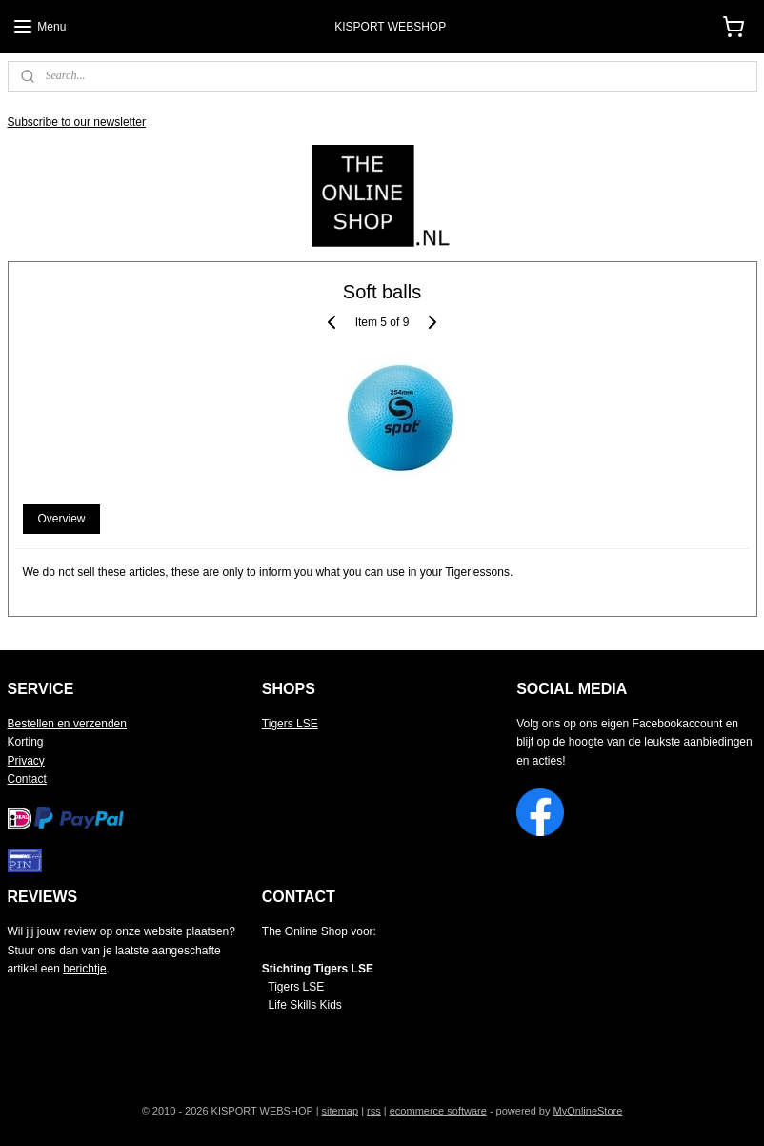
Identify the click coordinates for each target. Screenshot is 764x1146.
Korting (26, 741)
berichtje (84, 968)
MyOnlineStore (588, 1110)
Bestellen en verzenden (67, 723)
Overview (61, 519)
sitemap (340, 1110)
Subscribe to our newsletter (77, 122)
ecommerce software (438, 1110)
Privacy (26, 760)
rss (374, 1110)
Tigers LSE (290, 723)
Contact (27, 779)
